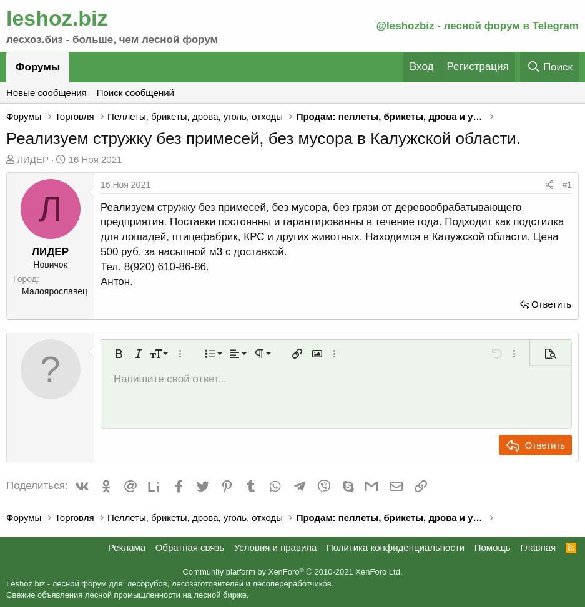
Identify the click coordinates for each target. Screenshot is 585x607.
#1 (567, 185)
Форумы (38, 67)
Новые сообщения (46, 92)
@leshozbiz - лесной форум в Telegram (477, 26)
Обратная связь (190, 547)
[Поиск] (549, 67)
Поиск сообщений (135, 92)
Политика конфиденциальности (396, 547)
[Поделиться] (549, 185)
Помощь (492, 547)
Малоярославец (54, 291)
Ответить (551, 304)
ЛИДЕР (33, 159)
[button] (118, 354)
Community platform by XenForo (292, 571)
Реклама (126, 547)
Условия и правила (275, 547)
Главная (538, 547)
